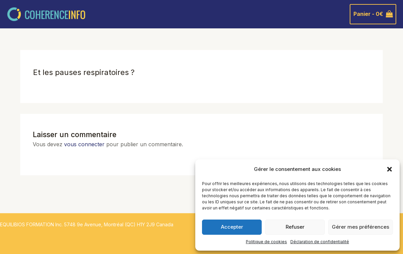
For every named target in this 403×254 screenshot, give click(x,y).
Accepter (232, 227)
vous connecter (84, 144)
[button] (389, 169)
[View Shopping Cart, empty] (373, 14)
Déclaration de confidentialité (319, 241)
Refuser (295, 227)
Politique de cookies (266, 241)
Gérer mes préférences (360, 227)
